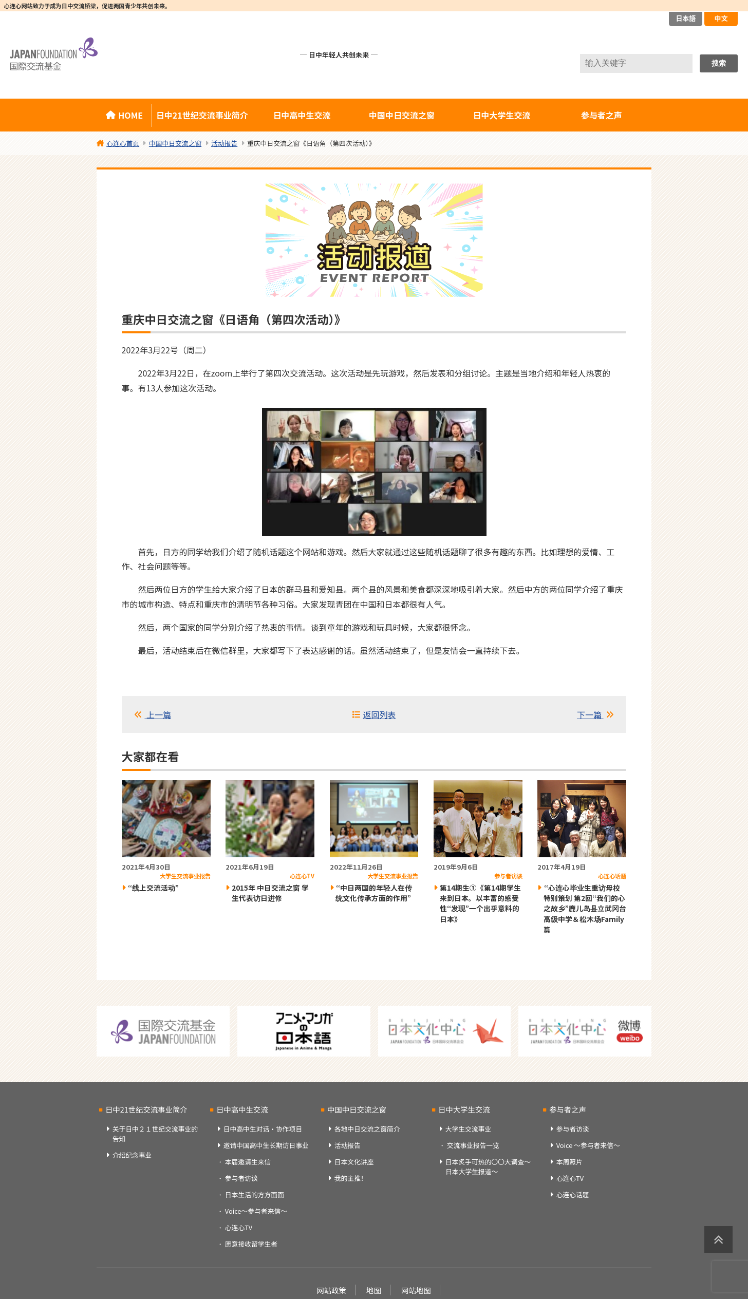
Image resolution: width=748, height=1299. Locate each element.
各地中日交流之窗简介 (367, 1129)
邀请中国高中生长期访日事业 (266, 1145)
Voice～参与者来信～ (256, 1211)
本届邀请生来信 (248, 1161)
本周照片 (569, 1161)
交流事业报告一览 (473, 1145)
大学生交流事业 (468, 1129)
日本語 (686, 18)
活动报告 (347, 1145)
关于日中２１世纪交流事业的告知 (155, 1133)
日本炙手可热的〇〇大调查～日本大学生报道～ (488, 1166)
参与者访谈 (241, 1178)
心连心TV (238, 1227)
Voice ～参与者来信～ (588, 1145)
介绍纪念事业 (132, 1155)
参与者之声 (601, 115)
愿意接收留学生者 (251, 1244)
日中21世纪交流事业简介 (202, 115)
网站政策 (331, 1290)
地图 (373, 1290)
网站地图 (416, 1290)
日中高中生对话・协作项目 (263, 1129)
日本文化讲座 (354, 1161)
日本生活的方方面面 (254, 1194)
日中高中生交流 (302, 115)
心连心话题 (572, 1194)
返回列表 (379, 714)
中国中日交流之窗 (402, 115)
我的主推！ (350, 1178)
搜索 (719, 63)
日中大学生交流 (501, 115)
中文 (720, 18)
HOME (130, 115)
